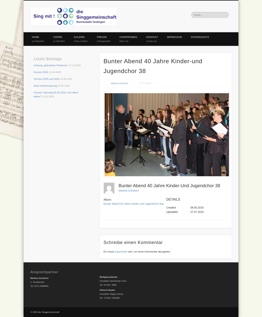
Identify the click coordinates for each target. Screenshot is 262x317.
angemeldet (120, 251)
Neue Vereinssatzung (45, 85)
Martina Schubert (119, 83)
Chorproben (128, 39)
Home (38, 39)
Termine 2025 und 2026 (46, 79)
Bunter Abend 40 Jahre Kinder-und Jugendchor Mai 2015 (136, 203)
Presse (103, 39)
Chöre (59, 39)
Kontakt (152, 39)
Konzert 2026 (41, 72)
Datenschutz (200, 37)
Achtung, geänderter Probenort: (51, 65)
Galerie (81, 39)
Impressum (174, 37)
